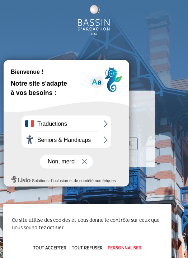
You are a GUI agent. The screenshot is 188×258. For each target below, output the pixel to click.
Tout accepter (49, 248)
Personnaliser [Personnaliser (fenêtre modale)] (124, 248)
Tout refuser (87, 248)
